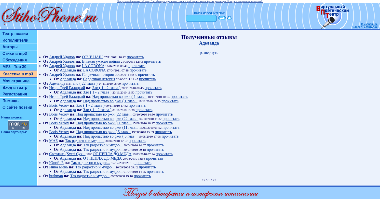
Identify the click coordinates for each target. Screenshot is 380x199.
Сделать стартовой (365, 26)
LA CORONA (93, 66)
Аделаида (209, 43)
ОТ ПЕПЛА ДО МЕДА (112, 154)
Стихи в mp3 (14, 53)
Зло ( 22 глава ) (85, 83)
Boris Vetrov (59, 105)
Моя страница (16, 81)
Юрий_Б (56, 163)
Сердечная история (98, 74)
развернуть (209, 52)
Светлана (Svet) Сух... (67, 154)
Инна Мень (58, 167)
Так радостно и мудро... (84, 141)
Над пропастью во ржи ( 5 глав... (103, 132)
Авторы (10, 47)
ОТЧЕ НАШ (92, 57)
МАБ (53, 141)
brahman (56, 176)
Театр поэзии (15, 34)
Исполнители (15, 40)
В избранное (369, 24)
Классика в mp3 (17, 74)
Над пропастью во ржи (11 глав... (104, 123)
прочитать (135, 57)
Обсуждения (14, 60)
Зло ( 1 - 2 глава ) (106, 88)
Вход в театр (14, 87)
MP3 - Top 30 (14, 67)
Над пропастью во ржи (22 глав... (104, 114)
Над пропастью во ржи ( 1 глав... (119, 96)
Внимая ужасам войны (101, 61)
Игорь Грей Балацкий (67, 88)
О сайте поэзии (17, 107)
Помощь (10, 101)
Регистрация (14, 94)
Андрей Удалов (62, 57)
